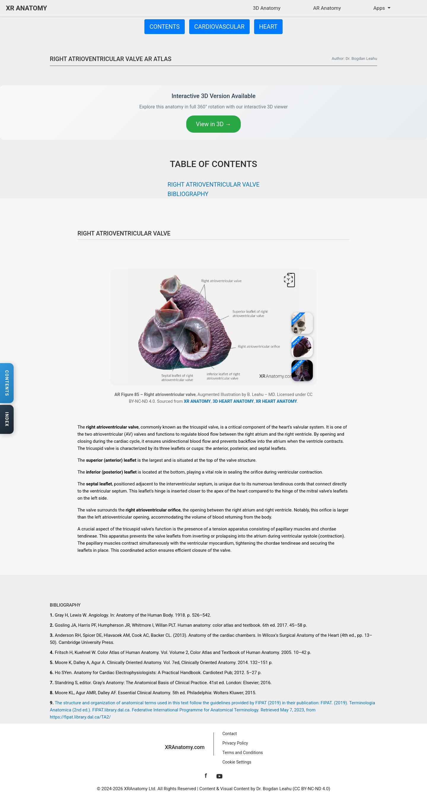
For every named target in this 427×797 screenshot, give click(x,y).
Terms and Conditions (242, 752)
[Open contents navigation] (7, 383)
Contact (229, 733)
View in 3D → (213, 124)
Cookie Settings (236, 762)
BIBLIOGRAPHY (188, 194)
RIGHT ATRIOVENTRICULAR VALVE (213, 184)
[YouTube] (219, 775)
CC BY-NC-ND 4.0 (311, 788)
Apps (379, 8)
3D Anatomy (267, 8)
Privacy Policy (235, 743)
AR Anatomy (327, 8)
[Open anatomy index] (7, 419)
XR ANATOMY (26, 8)
